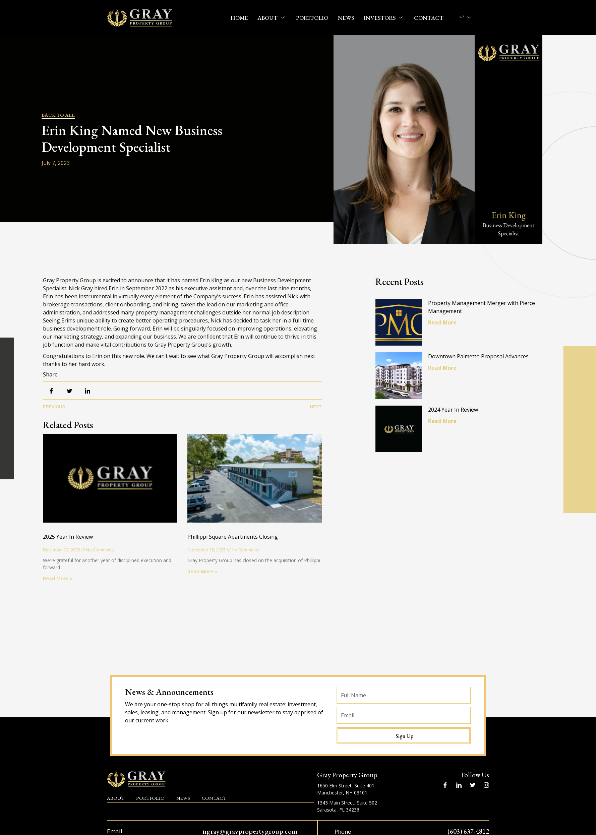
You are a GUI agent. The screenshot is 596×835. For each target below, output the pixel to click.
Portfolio (313, 17)
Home (241, 17)
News (346, 17)
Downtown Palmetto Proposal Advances (480, 358)
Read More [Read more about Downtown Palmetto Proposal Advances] (444, 369)
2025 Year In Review (68, 536)
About (273, 17)
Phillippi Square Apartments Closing (232, 536)
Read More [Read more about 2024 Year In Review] (444, 425)
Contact (427, 17)
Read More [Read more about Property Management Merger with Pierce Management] (444, 322)
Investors (383, 17)
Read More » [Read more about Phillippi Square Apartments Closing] (202, 571)
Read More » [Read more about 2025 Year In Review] (58, 578)
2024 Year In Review (455, 413)
